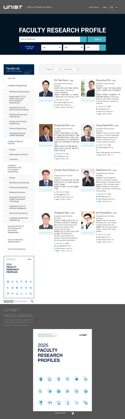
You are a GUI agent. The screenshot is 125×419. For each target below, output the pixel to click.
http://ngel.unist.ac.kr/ (106, 240)
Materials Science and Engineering (18, 116)
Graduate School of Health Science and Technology (17, 199)
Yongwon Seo (61, 212)
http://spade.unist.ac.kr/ (106, 199)
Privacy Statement (10, 315)
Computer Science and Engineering (18, 219)
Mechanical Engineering (19, 92)
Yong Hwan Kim (105, 125)
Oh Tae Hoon (61, 80)
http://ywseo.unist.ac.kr (64, 248)
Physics (12, 150)
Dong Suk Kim (62, 125)
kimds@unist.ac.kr (62, 156)
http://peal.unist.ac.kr (63, 105)
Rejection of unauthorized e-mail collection (19, 316)
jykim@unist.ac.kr (104, 237)
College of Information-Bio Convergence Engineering (14, 168)
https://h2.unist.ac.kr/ (105, 111)
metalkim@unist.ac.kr (105, 148)
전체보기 (96, 39)
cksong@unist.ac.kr (63, 195)
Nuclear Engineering (17, 128)
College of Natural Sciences (15, 142)
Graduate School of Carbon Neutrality (17, 134)
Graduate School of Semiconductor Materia (19, 109)
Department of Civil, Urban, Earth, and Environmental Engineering (17, 100)
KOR (111, 7)
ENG (116, 7)
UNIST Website (94, 7)
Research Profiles (21, 301)
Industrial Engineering (18, 187)
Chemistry (13, 159)
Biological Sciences (17, 192)
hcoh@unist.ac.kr (104, 109)
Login (105, 7)
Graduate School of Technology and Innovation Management (16, 229)
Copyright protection (25, 315)
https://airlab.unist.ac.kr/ (64, 197)
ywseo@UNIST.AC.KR (63, 246)
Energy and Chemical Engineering (18, 123)
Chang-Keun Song (64, 170)
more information (46, 100)
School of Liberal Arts (16, 249)
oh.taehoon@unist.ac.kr (64, 102)
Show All (11, 78)
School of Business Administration (15, 241)
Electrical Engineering (18, 213)
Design (12, 178)
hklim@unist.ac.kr (104, 197)
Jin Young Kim (104, 212)
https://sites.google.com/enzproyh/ (108, 152)
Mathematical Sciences (18, 155)
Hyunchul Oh (103, 80)
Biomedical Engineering (19, 183)
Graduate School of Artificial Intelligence (17, 207)
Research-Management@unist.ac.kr (20, 322)
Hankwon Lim (103, 170)
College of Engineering (17, 86)
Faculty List (13, 68)
